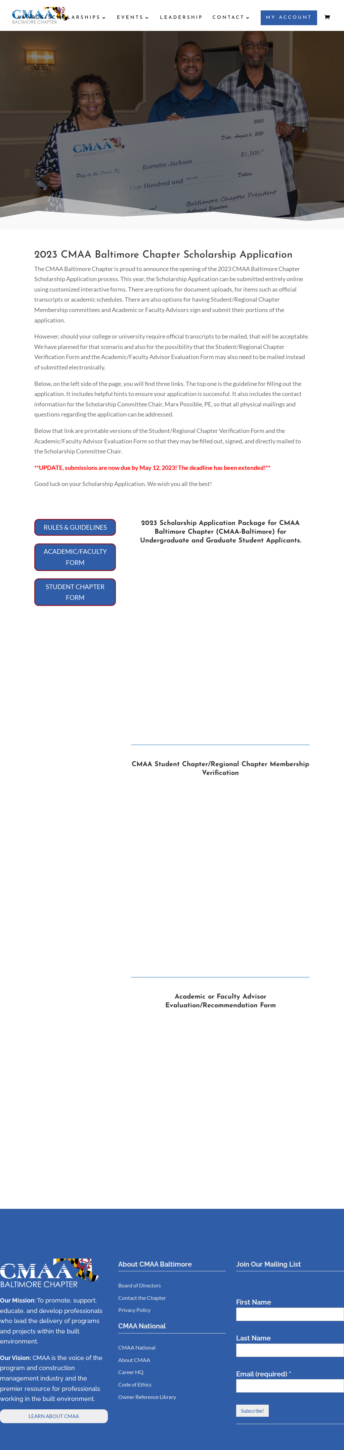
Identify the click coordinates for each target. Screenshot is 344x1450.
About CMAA (134, 1360)
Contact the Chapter (142, 1297)
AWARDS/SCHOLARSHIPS (59, 18)
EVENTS (130, 18)
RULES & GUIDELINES (75, 527)
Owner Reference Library (147, 1397)
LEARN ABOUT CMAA (54, 1416)
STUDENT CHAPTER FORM (75, 592)
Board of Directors (139, 1285)
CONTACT (228, 18)
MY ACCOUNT (289, 17)
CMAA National (137, 1347)
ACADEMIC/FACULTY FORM (75, 556)
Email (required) (263, 1374)
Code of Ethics (135, 1384)
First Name (253, 1302)
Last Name (253, 1338)
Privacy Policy (134, 1310)
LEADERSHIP (181, 18)
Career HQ (130, 1372)
